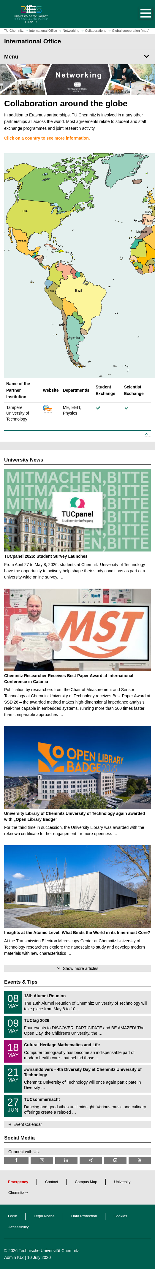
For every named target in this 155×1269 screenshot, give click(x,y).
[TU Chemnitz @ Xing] (91, 1160)
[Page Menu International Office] (77, 56)
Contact (51, 1182)
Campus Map (86, 1182)
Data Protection (84, 1216)
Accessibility (18, 1227)
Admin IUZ (14, 1257)
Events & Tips (20, 982)
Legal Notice (44, 1216)
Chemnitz (16, 1193)
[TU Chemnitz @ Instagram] (42, 1160)
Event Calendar (27, 1124)
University (122, 1182)
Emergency (18, 1182)
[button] (139, 14)
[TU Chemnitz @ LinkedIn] (66, 1160)
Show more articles (80, 968)
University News (23, 460)
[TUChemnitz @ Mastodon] (115, 1160)
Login (12, 1216)
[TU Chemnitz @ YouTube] (140, 1160)
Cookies (120, 1216)
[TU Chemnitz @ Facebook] (16, 1160)
